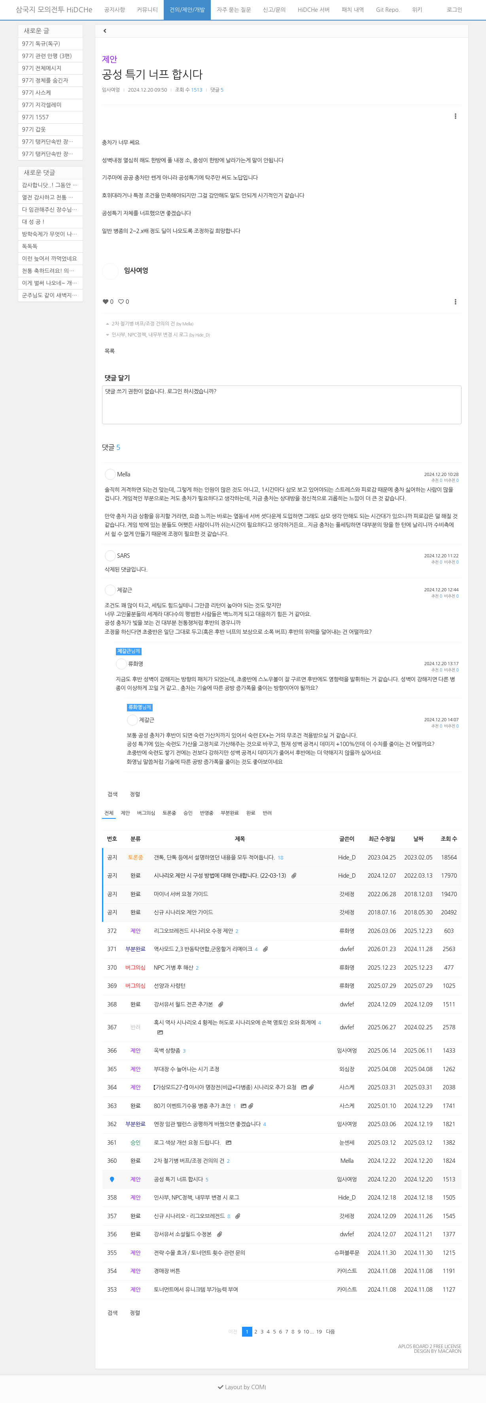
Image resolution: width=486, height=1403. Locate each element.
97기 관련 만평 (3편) (47, 56)
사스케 (346, 1087)
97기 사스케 (36, 93)
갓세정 (346, 894)
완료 (250, 813)
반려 (267, 813)
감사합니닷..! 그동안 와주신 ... (52, 185)
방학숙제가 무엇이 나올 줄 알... (52, 234)
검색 (112, 794)
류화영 (135, 664)
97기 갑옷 (34, 129)
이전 (232, 1331)
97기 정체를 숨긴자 (45, 80)
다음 (330, 1331)
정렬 (135, 794)
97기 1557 (35, 117)
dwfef (347, 949)
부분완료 (230, 813)
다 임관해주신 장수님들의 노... (52, 210)
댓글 (216, 89)
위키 (417, 10)
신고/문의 (274, 10)
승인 (188, 813)
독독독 (30, 246)
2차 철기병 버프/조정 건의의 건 (148, 324)
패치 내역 (353, 10)
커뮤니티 (147, 10)
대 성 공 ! (33, 222)
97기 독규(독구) (41, 44)
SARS (123, 556)
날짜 (418, 839)
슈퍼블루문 (347, 1253)
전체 (108, 813)
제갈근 (124, 590)
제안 (109, 59)
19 (318, 1331)
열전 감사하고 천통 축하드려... (52, 197)
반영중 (207, 813)
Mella (123, 474)
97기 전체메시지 (42, 68)
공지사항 (114, 10)
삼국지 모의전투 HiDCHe (54, 9)
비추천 (451, 480)
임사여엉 (111, 89)
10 (306, 1331)
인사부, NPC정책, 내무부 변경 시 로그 (157, 335)
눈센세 (346, 1142)
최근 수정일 (382, 839)
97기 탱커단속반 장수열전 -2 (52, 142)
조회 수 (449, 839)
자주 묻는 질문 (234, 10)
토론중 (169, 813)
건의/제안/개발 (187, 10)
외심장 (346, 1069)
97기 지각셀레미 (42, 105)
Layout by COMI (242, 1387)
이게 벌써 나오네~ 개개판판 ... (52, 283)
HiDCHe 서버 (314, 10)
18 (280, 857)
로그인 (453, 10)
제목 (240, 839)
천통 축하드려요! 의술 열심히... (52, 271)
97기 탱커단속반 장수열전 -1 (52, 154)
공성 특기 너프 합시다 (152, 74)
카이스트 (347, 1271)
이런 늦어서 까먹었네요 (49, 258)
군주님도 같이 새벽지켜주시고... (52, 295)
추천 (436, 480)
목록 (110, 351)
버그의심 (146, 813)
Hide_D (347, 857)
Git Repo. (388, 10)
